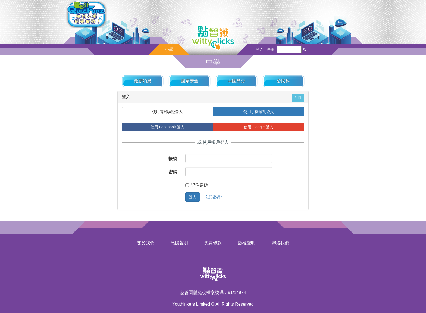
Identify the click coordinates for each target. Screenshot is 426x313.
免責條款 (213, 242)
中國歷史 (236, 81)
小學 (169, 49)
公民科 (283, 81)
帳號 (172, 158)
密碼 (172, 172)
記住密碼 (196, 185)
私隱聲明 (179, 242)
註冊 (298, 98)
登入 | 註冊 (265, 49)
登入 (192, 197)
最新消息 (142, 81)
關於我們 (145, 242)
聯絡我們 (280, 242)
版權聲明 (246, 242)
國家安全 (189, 81)
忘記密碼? (213, 197)
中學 (213, 62)
